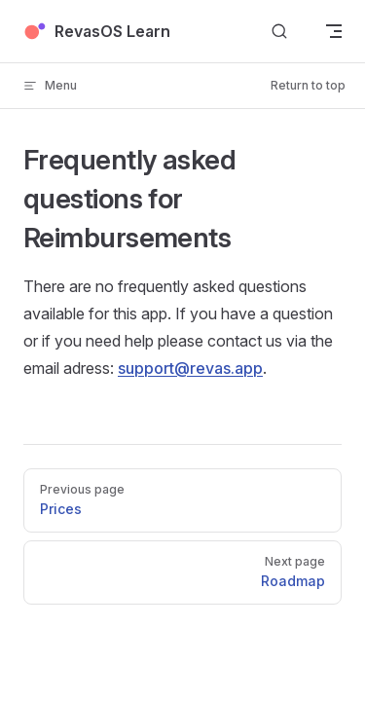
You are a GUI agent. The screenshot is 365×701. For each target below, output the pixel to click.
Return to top (308, 85)
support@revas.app (190, 368)
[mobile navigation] (333, 31)
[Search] (279, 31)
